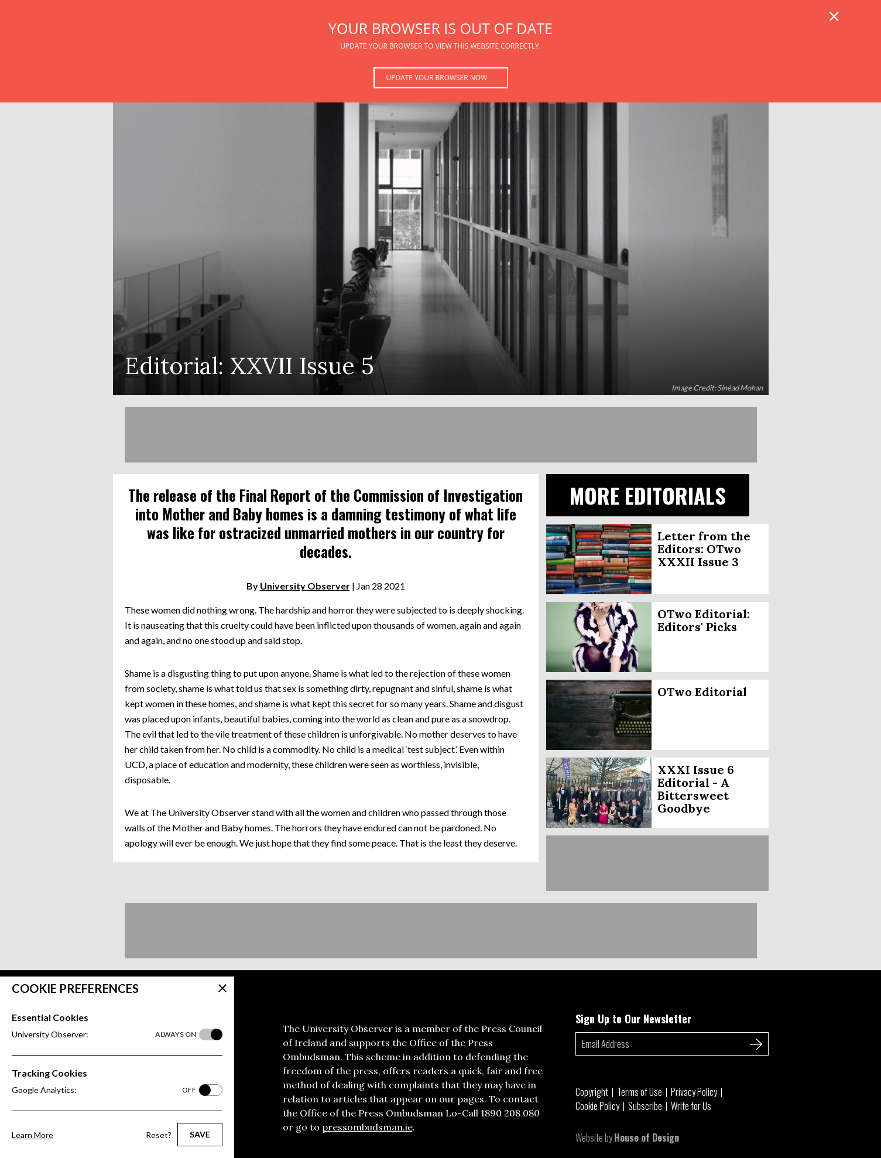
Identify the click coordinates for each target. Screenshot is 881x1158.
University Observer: (104, 1034)
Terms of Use (639, 1092)
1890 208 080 (510, 1113)
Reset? (159, 1135)
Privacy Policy (694, 1092)
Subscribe (645, 1106)
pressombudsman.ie (367, 1127)
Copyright (591, 1092)
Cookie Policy (597, 1106)
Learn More (32, 1135)
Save (200, 1134)
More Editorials (648, 495)
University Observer (305, 585)
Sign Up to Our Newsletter (633, 1018)
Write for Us (691, 1106)
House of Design (646, 1137)
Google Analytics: (104, 1090)
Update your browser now (437, 78)
